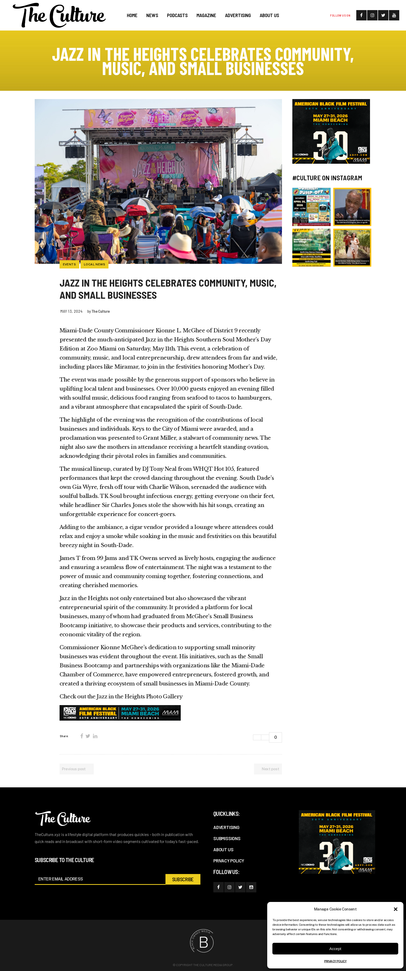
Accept (335, 948)
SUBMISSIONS (227, 838)
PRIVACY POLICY (335, 961)
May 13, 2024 (71, 311)
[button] (395, 909)
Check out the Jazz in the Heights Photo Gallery (121, 696)
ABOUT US (223, 849)
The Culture (100, 311)
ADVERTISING (226, 827)
